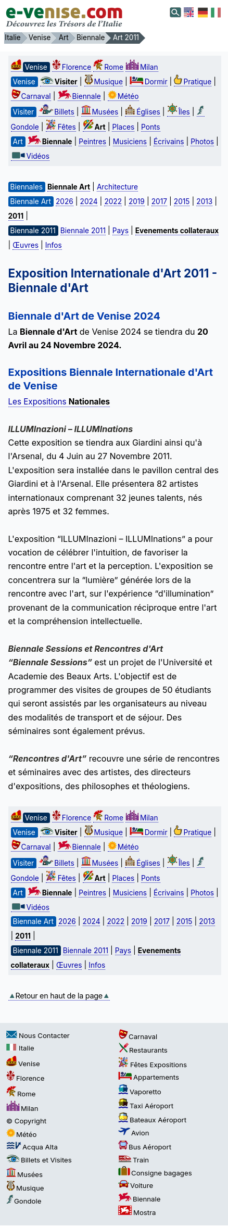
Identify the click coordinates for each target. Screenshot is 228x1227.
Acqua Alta (32, 1147)
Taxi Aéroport (145, 1106)
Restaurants (143, 1050)
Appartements (148, 1077)
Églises (142, 112)
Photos (202, 141)
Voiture (135, 1185)
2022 (113, 201)
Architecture (117, 187)
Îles (178, 112)
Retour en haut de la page (59, 995)
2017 (159, 201)
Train (133, 1160)
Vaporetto (139, 1091)
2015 (182, 201)
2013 (204, 201)
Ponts (150, 127)
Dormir (149, 82)
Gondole (23, 1201)
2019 (137, 201)
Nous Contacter (38, 1035)
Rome (108, 67)
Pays (120, 230)
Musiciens (130, 141)
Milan (141, 67)
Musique (103, 82)
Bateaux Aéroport (152, 1120)
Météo (123, 96)
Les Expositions (59, 402)
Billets (56, 112)
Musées (100, 112)
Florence (71, 67)
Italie (20, 1048)
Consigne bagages (155, 1173)
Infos (53, 245)
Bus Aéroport (144, 1147)
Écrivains (169, 141)
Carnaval (31, 96)
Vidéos (30, 156)
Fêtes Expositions (152, 1064)
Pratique (192, 82)
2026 (64, 201)
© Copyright (26, 1121)
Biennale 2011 (83, 230)
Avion (133, 1133)
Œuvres (25, 245)
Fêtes (61, 127)
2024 (89, 201)
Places (123, 127)
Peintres (92, 141)
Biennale (79, 96)
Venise (23, 1063)
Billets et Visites (39, 1160)
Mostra (137, 1212)
